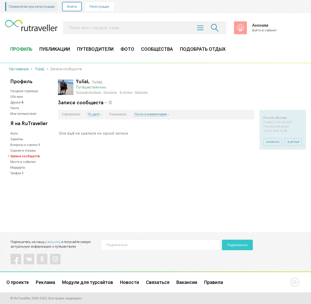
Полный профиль (88, 92)
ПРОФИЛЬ (21, 49)
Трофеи (15, 173)
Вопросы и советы (24, 145)
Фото (14, 133)
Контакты (110, 92)
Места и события (23, 162)
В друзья (126, 92)
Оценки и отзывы (23, 150)
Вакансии (186, 282)
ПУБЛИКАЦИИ (54, 49)
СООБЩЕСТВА (157, 49)
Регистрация (99, 6)
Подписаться (237, 245)
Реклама (45, 282)
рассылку (53, 242)
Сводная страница (24, 91)
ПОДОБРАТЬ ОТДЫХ (203, 49)
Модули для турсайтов (87, 282)
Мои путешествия (23, 114)
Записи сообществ (25, 156)
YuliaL (40, 69)
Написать (141, 92)
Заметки (16, 139)
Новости (129, 282)
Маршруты (17, 167)
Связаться (157, 282)
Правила (213, 282)
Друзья (15, 102)
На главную (19, 69)
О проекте (17, 282)
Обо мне (16, 97)
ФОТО (127, 49)
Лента (14, 108)
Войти (72, 6)
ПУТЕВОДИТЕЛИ (95, 49)
